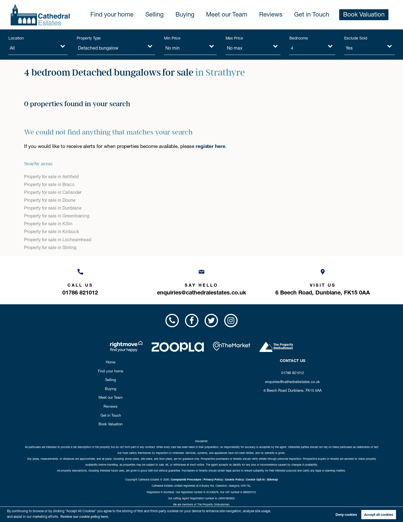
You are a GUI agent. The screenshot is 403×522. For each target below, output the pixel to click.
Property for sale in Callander (52, 192)
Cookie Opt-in (255, 479)
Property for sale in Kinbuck (51, 231)
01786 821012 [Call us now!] (292, 372)
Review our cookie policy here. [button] (84, 516)
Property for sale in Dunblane (52, 208)
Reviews (289, 15)
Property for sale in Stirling (50, 247)
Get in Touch (324, 15)
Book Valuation (368, 15)
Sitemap (272, 479)
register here (210, 146)
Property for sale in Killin (48, 223)
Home (110, 362)
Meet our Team (252, 15)
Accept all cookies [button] (378, 514)
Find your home (153, 15)
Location (16, 38)
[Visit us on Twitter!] (211, 320)
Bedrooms (298, 38)
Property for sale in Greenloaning (56, 216)
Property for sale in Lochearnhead (57, 239)
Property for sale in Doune (50, 200)
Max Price (234, 38)
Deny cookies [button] (346, 514)
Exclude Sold (355, 38)
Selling (189, 15)
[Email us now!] (201, 281)
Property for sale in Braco (49, 184)
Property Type (89, 38)
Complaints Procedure (186, 479)
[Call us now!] (80, 281)
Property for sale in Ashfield (51, 176)
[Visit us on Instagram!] (231, 320)
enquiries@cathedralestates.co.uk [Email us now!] (292, 381)
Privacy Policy (213, 479)
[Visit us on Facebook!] (192, 320)
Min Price (172, 38)
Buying (216, 15)
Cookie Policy (234, 479)
